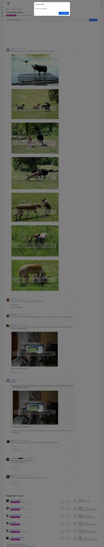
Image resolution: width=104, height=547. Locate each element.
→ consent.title (64, 13)
